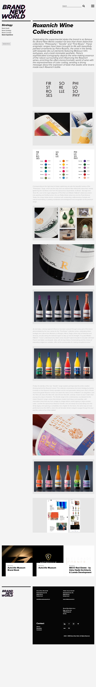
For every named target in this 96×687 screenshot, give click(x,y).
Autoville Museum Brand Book (16, 569)
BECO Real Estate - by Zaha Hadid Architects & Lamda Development (80, 570)
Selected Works (6, 43)
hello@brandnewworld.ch (43, 599)
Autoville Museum (47, 568)
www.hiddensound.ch (68, 599)
